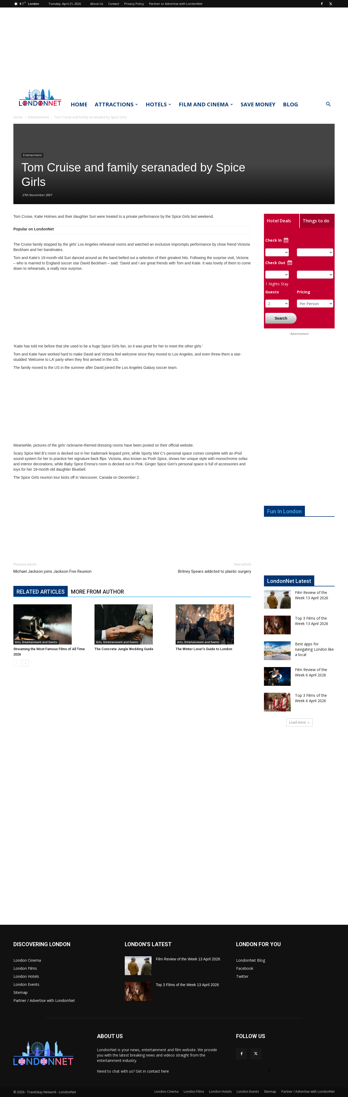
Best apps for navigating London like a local (314, 649)
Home (79, 104)
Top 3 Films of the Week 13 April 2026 (311, 621)
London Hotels (26, 976)
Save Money (258, 104)
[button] (328, 104)
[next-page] (25, 663)
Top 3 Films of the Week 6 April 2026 (311, 698)
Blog (290, 104)
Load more (299, 722)
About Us (96, 4)
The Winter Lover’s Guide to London (204, 649)
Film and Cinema (206, 104)
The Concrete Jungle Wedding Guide (123, 649)
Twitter (242, 976)
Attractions (116, 104)
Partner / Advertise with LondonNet (44, 1000)
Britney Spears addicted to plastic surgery (214, 571)
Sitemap (20, 992)
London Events (26, 984)
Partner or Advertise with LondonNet (175, 4)
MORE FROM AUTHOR (97, 592)
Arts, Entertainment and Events (36, 642)
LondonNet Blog (250, 960)
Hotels (158, 104)
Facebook (244, 968)
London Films (25, 968)
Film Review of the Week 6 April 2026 (311, 672)
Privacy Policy (134, 4)
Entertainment (38, 117)
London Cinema (27, 960)
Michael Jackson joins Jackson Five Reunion (52, 571)
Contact (113, 4)
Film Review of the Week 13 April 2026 (311, 595)
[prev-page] (16, 663)
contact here (158, 1071)
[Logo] (40, 107)
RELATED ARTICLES (41, 592)
